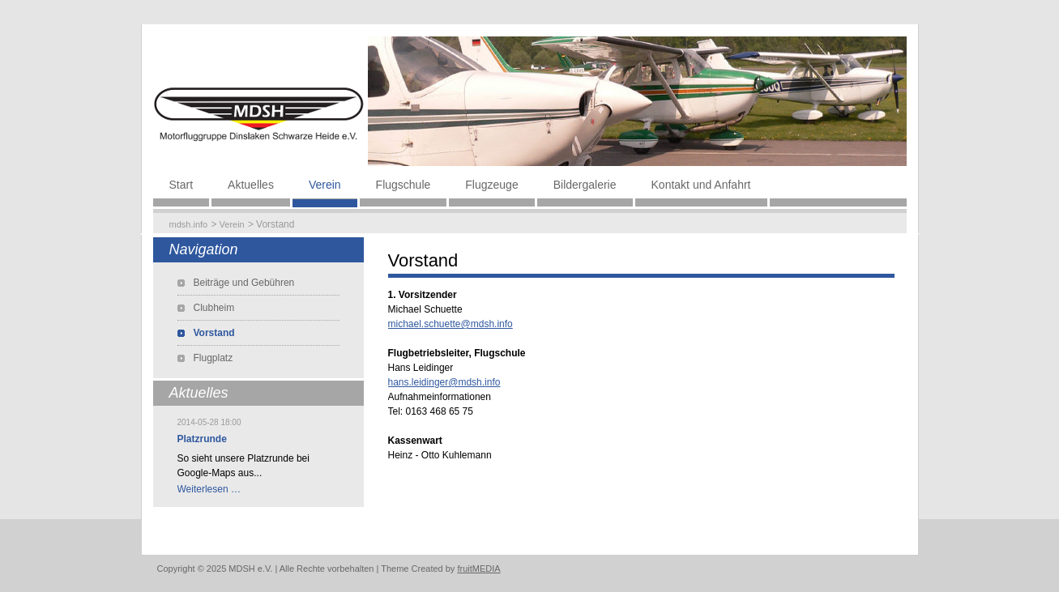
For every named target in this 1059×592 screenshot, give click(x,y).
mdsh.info (188, 224)
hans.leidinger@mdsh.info (444, 382)
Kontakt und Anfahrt (701, 184)
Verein (325, 184)
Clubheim (214, 307)
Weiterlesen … (209, 489)
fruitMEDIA (478, 568)
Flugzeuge (491, 184)
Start (181, 184)
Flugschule (403, 184)
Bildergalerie (585, 184)
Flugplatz (213, 358)
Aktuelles (251, 184)
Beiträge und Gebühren (244, 282)
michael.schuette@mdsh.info (450, 324)
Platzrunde (202, 439)
